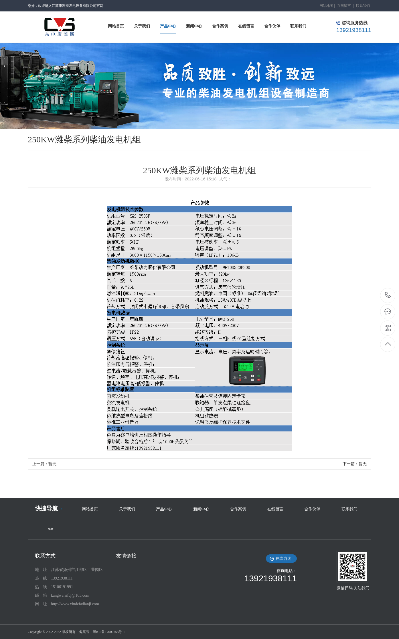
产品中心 (164, 509)
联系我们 (363, 6)
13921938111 (388, 295)
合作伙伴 (312, 509)
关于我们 (127, 509)
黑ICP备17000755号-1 (109, 632)
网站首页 (90, 509)
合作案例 (238, 509)
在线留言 (344, 6)
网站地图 (326, 6)
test (50, 529)
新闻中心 (201, 509)
